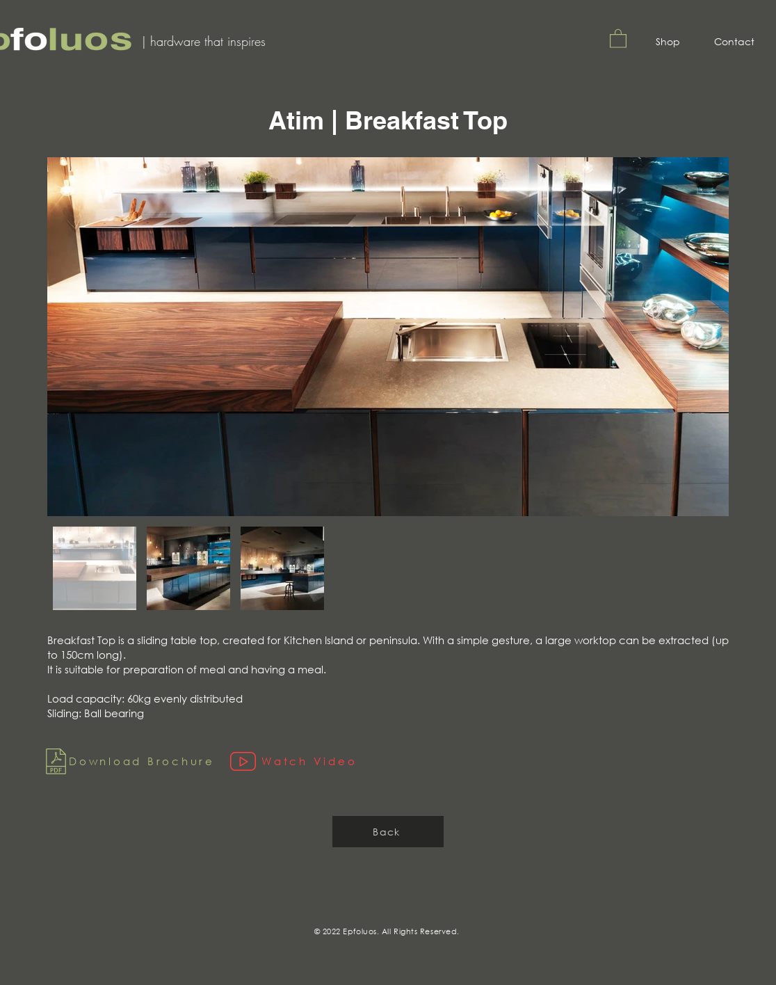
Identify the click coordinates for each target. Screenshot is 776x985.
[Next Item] (705, 337)
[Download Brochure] (131, 761)
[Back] (388, 831)
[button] (618, 38)
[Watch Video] (308, 761)
